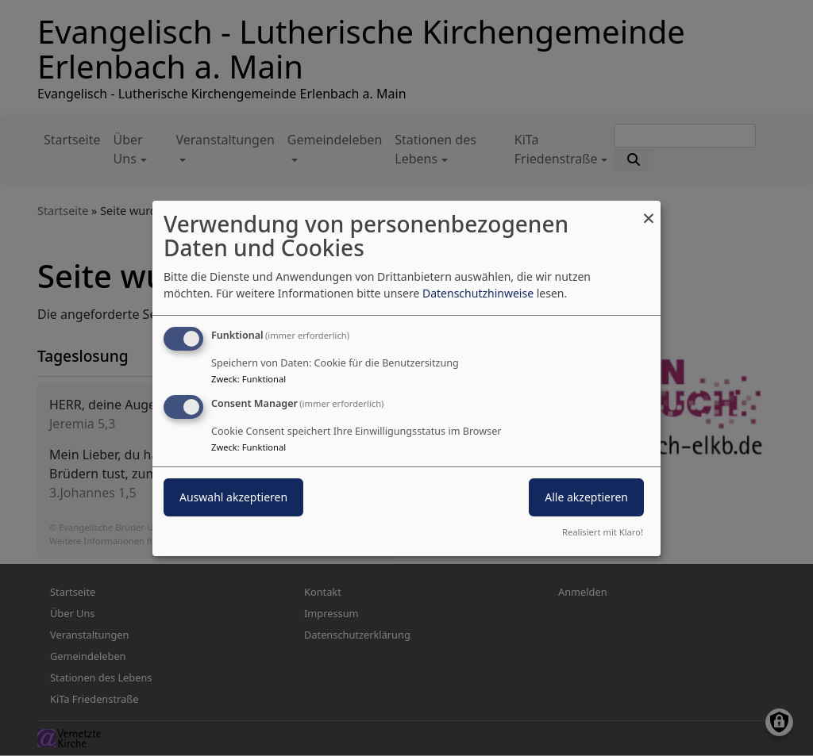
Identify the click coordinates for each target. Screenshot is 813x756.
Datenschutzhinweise (478, 293)
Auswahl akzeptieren (233, 497)
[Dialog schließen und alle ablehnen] (649, 210)
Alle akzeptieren (586, 497)
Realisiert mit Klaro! (602, 532)
